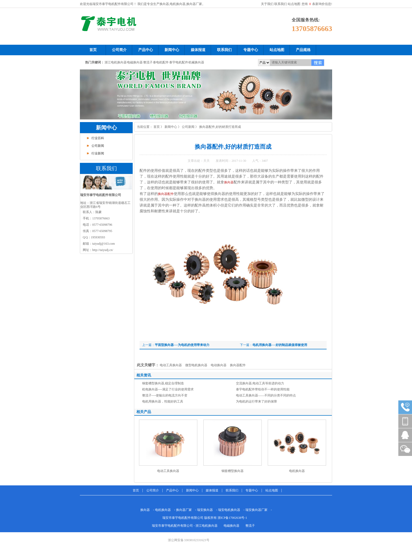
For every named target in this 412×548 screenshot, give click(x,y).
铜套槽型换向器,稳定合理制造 (163, 383)
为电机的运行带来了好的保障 (256, 401)
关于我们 (267, 4)
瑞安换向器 (205, 510)
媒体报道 (212, 490)
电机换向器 (297, 471)
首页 (156, 127)
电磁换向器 (135, 62)
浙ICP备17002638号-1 (232, 518)
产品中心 (172, 490)
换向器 (229, 182)
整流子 (148, 62)
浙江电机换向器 (116, 62)
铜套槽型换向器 (233, 471)
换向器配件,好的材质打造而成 (220, 127)
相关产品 (143, 412)
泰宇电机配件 (178, 62)
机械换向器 (196, 62)
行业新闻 (97, 153)
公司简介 (152, 490)
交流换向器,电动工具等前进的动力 (260, 383)
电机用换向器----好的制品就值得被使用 (280, 345)
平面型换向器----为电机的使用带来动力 (182, 345)
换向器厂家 (184, 510)
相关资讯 (143, 375)
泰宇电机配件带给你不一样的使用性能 (263, 389)
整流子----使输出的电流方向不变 (164, 395)
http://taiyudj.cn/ (102, 250)
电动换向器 (218, 365)
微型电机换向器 (196, 365)
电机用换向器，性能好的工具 (162, 401)
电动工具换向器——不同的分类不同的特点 (266, 395)
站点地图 (294, 4)
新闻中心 (106, 127)
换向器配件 (166, 194)
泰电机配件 (161, 62)
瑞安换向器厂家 (256, 510)
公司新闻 (97, 146)
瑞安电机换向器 (229, 510)
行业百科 (97, 138)
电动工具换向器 (171, 365)
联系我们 (280, 4)
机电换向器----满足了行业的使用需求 (168, 389)
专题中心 (251, 490)
